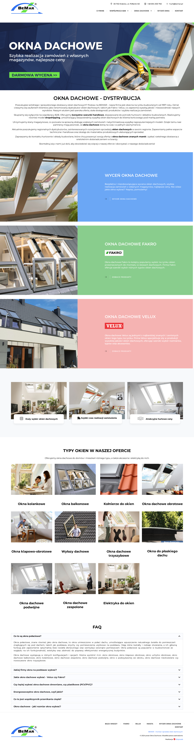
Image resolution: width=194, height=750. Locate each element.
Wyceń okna (163, 11)
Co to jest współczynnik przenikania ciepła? (37, 701)
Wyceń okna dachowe (170, 726)
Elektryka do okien (118, 605)
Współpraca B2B (119, 11)
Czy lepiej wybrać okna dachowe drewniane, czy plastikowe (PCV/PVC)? (53, 686)
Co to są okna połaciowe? (27, 638)
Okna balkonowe (75, 505)
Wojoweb (178, 741)
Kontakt (179, 11)
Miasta (150, 726)
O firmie (100, 11)
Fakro (126, 726)
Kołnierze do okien (119, 505)
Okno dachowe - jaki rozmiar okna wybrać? (37, 708)
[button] (97, 638)
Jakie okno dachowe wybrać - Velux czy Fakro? (39, 679)
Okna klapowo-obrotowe (32, 553)
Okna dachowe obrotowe (162, 505)
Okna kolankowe (31, 505)
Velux (138, 726)
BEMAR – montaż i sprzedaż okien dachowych (165, 734)
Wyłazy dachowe (75, 553)
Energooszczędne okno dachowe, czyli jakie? (38, 693)
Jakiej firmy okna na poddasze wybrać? (35, 672)
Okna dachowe (143, 11)
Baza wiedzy (111, 726)
